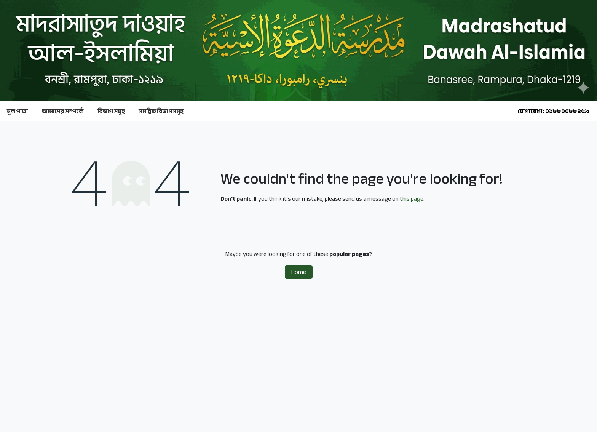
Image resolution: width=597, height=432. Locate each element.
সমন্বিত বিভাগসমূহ (161, 111)
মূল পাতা (17, 111)
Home (298, 272)
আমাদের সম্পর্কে (63, 111)
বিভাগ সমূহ (111, 111)
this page (411, 199)
